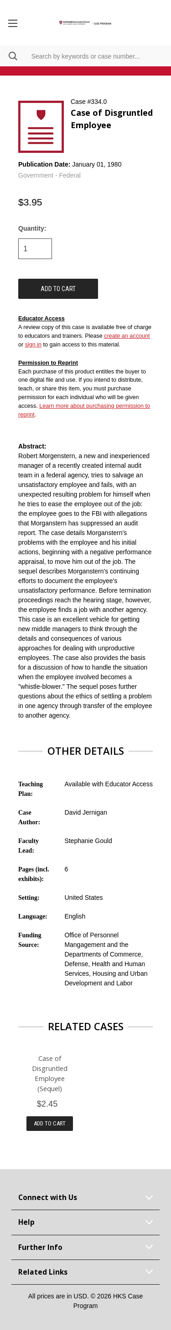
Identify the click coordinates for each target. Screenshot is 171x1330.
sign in (33, 344)
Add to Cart (50, 1123)
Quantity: (32, 228)
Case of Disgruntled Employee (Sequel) (49, 1073)
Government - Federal (49, 175)
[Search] (8, 56)
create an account (127, 336)
